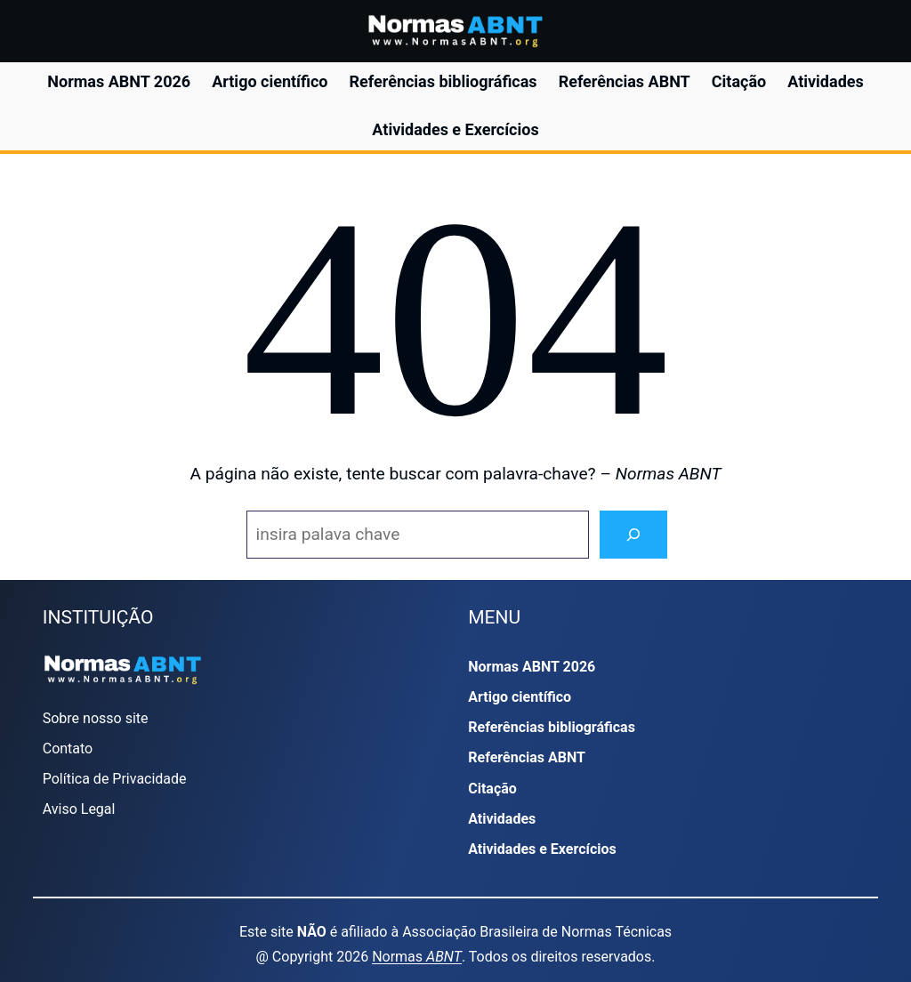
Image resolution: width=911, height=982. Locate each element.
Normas (417, 956)
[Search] (633, 535)
